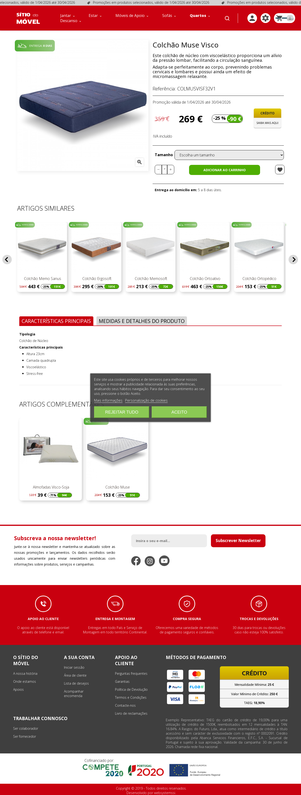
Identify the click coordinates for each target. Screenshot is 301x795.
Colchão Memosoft (150, 278)
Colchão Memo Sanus (42, 278)
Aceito (179, 412)
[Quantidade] (164, 169)
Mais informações (108, 400)
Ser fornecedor (24, 736)
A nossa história (25, 673)
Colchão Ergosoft (96, 278)
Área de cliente (75, 675)
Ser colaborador (25, 728)
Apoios (18, 689)
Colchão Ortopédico (259, 278)
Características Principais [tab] (56, 321)
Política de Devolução (131, 689)
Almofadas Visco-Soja (50, 487)
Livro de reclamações (131, 713)
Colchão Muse (117, 487)
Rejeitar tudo (121, 412)
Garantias (122, 681)
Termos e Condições (131, 697)
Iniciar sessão (74, 667)
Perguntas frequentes (131, 673)
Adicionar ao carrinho (224, 170)
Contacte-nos (125, 705)
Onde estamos (24, 681)
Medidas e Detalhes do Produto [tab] (142, 321)
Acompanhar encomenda (73, 693)
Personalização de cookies (146, 400)
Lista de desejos (76, 683)
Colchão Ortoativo (204, 278)
